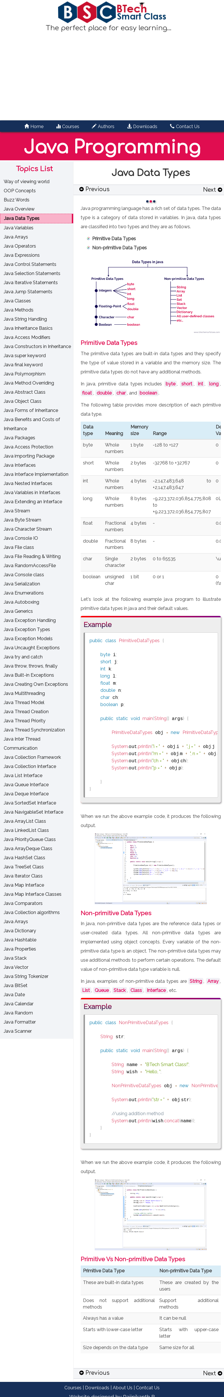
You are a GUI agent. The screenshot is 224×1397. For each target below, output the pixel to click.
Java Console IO (21, 538)
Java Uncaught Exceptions (32, 647)
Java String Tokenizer (26, 976)
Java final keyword (23, 364)
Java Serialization (22, 584)
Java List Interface (23, 775)
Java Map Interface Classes (33, 894)
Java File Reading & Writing (32, 556)
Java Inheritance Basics (28, 328)
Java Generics (18, 611)
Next (212, 190)
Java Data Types (21, 218)
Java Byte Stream (22, 520)
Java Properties (20, 949)
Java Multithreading (24, 693)
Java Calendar (18, 1003)
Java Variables (18, 228)
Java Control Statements (30, 264)
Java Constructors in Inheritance (37, 346)
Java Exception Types (27, 629)
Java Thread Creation (26, 711)
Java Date (14, 994)
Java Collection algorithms (32, 912)
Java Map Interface (24, 885)
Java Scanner (18, 1031)
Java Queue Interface (26, 784)
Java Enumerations (24, 593)
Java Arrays (16, 237)
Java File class (19, 547)
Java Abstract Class (24, 392)
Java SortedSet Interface (30, 803)
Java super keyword (25, 355)
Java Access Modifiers (27, 337)
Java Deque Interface (26, 793)
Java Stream (17, 510)
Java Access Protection (28, 447)
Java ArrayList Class (25, 821)
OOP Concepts (20, 190)
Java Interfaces (20, 465)
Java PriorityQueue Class (30, 839)
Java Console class (24, 574)
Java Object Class (22, 401)
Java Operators (20, 246)
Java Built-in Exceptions (29, 675)
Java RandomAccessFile (30, 565)
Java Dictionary (20, 930)
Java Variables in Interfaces (32, 492)
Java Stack (15, 958)
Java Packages (19, 437)
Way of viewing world (26, 181)
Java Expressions (22, 255)
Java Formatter (20, 1022)
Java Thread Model (24, 702)
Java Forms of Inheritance (31, 410)
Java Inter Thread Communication (22, 743)
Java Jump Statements (28, 291)
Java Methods (18, 310)
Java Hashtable (20, 940)
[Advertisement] (112, 76)
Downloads (97, 1387)
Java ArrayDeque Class (28, 848)
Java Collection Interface (30, 766)
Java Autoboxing (21, 602)
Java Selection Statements (32, 273)
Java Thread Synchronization (34, 730)
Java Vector (16, 967)
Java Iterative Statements (31, 282)
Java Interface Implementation (36, 474)
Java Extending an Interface (33, 501)
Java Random (18, 1013)
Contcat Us (148, 1387)
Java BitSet (15, 985)
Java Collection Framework (32, 757)
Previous (94, 189)
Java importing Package (29, 456)
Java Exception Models (28, 638)
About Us (122, 1387)
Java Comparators (23, 903)
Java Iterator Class (23, 876)
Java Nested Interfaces (28, 483)
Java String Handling (25, 319)
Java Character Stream (28, 529)
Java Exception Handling (30, 620)
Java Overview (19, 209)
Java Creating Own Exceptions (36, 684)
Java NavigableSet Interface (33, 812)
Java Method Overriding (29, 383)
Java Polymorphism (24, 374)
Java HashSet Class (24, 857)
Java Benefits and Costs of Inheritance (32, 424)
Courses (73, 1387)
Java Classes (17, 301)
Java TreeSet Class (24, 867)
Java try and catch (23, 657)
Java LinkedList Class (26, 830)
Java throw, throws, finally (31, 666)
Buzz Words (16, 200)
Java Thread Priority (24, 720)
